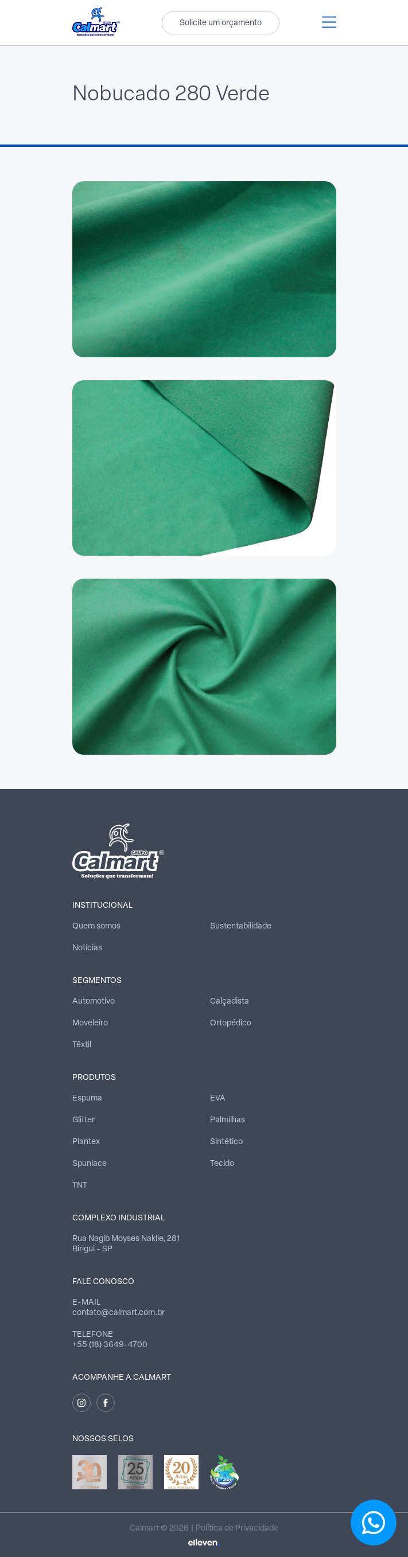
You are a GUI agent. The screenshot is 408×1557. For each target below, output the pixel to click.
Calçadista (229, 1001)
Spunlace (89, 1164)
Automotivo (93, 1001)
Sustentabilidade (240, 926)
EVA (218, 1098)
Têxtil (81, 1045)
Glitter (83, 1120)
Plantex (86, 1142)
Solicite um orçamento (221, 23)
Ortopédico (230, 1023)
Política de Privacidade (237, 1528)
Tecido (222, 1164)
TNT (79, 1185)
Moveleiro (90, 1023)
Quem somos (96, 926)
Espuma (87, 1098)
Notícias (87, 948)
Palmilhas (227, 1120)
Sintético (226, 1142)
